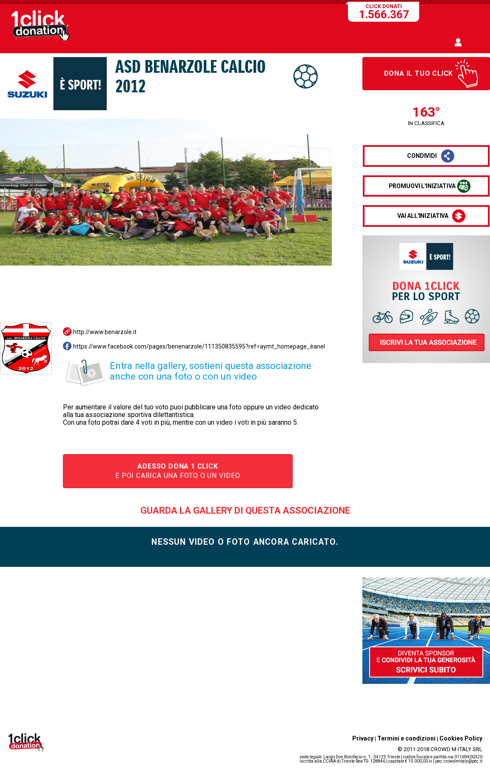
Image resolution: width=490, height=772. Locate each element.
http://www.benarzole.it (105, 332)
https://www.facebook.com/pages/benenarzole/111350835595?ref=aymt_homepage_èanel (199, 346)
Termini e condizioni (406, 738)
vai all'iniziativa (422, 215)
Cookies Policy (460, 738)
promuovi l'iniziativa (422, 186)
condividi (422, 155)
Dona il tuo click (418, 73)
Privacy (362, 738)
